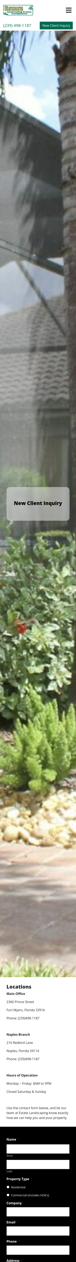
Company (14, 1203)
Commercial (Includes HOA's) (30, 1195)
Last (9, 1171)
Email (12, 1222)
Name (13, 1139)
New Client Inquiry (56, 25)
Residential (18, 1187)
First (10, 1156)
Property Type (19, 1179)
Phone (13, 1241)
